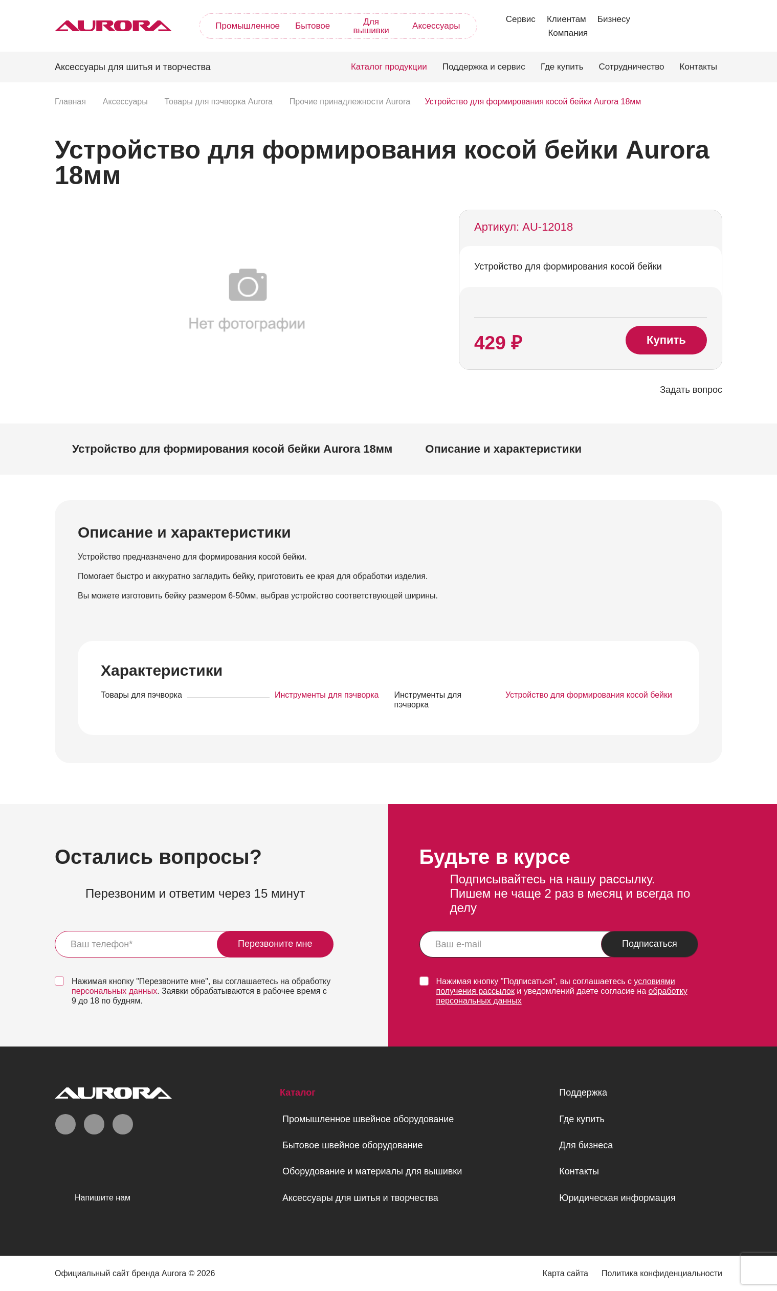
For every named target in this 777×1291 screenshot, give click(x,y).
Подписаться (649, 944)
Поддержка (583, 1092)
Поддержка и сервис (483, 67)
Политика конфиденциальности (662, 1273)
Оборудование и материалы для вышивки (372, 1171)
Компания (568, 33)
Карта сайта (565, 1273)
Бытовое (312, 26)
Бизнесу (613, 19)
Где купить (562, 67)
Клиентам (566, 19)
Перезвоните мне (275, 944)
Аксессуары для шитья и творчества (360, 1198)
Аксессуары (436, 26)
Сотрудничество (631, 67)
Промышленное (247, 26)
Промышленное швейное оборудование (368, 1119)
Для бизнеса (586, 1145)
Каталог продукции (389, 67)
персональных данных (114, 991)
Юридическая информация (617, 1198)
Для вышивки (371, 26)
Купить (666, 339)
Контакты (698, 67)
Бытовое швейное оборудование (352, 1145)
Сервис (521, 19)
